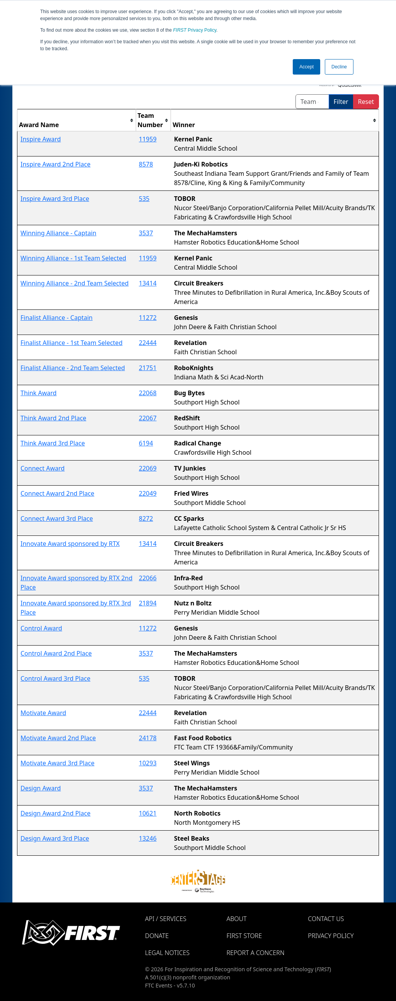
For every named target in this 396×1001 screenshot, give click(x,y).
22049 (148, 493)
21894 (148, 603)
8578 (146, 164)
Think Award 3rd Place (52, 443)
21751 (148, 368)
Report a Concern (256, 952)
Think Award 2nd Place (53, 418)
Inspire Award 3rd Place (54, 198)
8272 (146, 518)
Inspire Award (40, 139)
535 (144, 198)
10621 (148, 813)
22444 (148, 342)
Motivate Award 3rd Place (57, 763)
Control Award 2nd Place (56, 653)
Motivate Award (43, 713)
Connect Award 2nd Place (57, 493)
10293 (148, 763)
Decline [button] (339, 67)
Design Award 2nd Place (55, 813)
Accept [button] (306, 67)
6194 (146, 443)
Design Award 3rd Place (54, 838)
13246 (148, 838)
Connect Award (42, 468)
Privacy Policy (195, 30)
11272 (148, 317)
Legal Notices (167, 952)
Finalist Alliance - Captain (56, 317)
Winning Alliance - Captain (58, 233)
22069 (148, 468)
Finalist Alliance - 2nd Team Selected (72, 368)
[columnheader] (76, 120)
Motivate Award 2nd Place (58, 738)
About (237, 918)
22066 (148, 578)
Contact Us (326, 918)
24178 (148, 738)
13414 (148, 283)
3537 (146, 233)
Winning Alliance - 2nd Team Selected (74, 283)
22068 (148, 393)
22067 (148, 418)
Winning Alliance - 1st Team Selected (73, 258)
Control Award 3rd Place (55, 678)
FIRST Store (244, 935)
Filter (341, 101)
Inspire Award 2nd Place (55, 164)
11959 (148, 139)
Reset (366, 101)
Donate (157, 935)
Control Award (41, 628)
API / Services (165, 918)
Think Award (38, 393)
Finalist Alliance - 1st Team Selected (71, 342)
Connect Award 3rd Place (56, 518)
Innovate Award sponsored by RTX (69, 543)
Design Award (40, 788)
